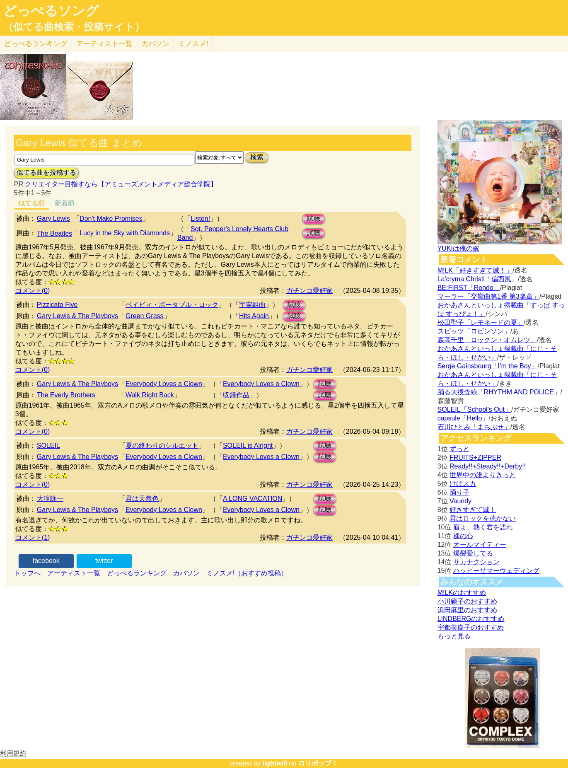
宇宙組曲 (252, 304)
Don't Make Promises (111, 218)
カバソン (155, 44)
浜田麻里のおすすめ (467, 609)
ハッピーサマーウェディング (496, 570)
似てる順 (31, 203)
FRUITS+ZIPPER (475, 457)
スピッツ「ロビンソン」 (473, 331)
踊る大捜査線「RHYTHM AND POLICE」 (499, 392)
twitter (104, 560)
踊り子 (459, 492)
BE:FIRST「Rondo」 (468, 287)
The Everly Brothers (66, 394)
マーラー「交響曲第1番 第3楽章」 (488, 296)
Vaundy (460, 501)
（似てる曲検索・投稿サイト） (74, 27)
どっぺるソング (51, 10)
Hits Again (254, 315)
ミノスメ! (193, 44)
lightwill (274, 763)
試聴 (313, 218)
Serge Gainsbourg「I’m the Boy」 (487, 366)
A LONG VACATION (252, 498)
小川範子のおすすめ (467, 601)
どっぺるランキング (137, 573)
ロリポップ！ (318, 763)
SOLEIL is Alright (248, 445)
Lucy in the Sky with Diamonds (125, 233)
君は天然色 (142, 498)
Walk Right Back (150, 394)
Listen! (200, 218)
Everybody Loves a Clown (164, 383)
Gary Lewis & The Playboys (77, 315)
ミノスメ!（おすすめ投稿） (247, 573)
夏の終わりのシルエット (162, 445)
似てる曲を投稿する (46, 172)
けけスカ (463, 483)
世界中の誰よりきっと (483, 474)
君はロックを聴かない (483, 518)
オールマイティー (479, 544)
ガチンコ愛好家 (309, 290)
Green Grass (145, 315)
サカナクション (476, 561)
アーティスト (104, 44)
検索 (256, 157)
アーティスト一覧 (73, 573)
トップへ (27, 573)
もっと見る (454, 636)
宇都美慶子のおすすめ (470, 627)
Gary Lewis (53, 218)
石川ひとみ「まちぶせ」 (473, 426)
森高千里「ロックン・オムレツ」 (487, 339)
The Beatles (54, 233)
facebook (46, 560)
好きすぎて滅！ (473, 509)
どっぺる (36, 44)
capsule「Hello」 (463, 418)
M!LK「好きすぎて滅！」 (474, 270)
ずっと (459, 448)
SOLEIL (48, 445)
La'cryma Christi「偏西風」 (477, 279)
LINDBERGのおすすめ (471, 618)
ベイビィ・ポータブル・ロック (172, 304)
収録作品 (236, 394)
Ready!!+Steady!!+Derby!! (488, 466)
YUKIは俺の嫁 (458, 248)
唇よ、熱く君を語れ (483, 527)
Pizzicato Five (57, 304)
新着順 (65, 203)
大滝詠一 (50, 498)
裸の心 (463, 535)
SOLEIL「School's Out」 (474, 409)
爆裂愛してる (473, 553)
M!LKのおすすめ (461, 592)
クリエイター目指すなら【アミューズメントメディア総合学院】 (121, 184)
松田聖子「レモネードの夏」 (480, 322)
